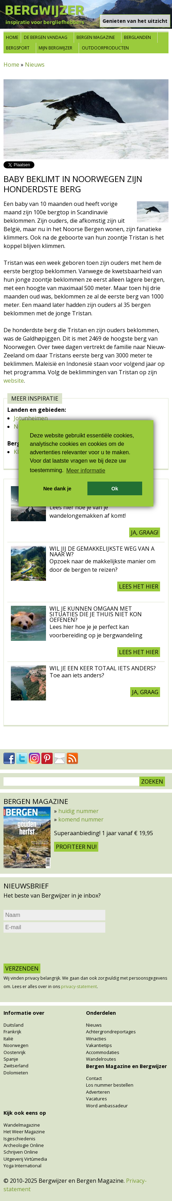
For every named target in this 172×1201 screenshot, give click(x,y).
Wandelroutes (101, 1059)
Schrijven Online (21, 1152)
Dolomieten (16, 1072)
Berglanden (137, 37)
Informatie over (24, 1012)
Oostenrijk (15, 1052)
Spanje (11, 1059)
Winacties (96, 1038)
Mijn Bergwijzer (55, 48)
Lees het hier (138, 586)
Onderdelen (101, 1012)
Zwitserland (16, 1065)
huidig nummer (78, 811)
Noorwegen (16, 1045)
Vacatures (96, 1098)
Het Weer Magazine (24, 1131)
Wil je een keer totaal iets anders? (102, 668)
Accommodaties (102, 1052)
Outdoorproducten (105, 48)
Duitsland (14, 1025)
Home (12, 37)
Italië (8, 1038)
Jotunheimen (31, 418)
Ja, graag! (144, 532)
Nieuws (35, 64)
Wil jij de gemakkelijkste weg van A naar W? (101, 551)
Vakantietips (99, 1045)
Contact (94, 1078)
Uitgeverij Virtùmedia (25, 1159)
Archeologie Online (24, 1145)
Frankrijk (12, 1031)
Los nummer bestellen (109, 1085)
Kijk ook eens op (25, 1112)
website (14, 380)
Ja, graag (145, 692)
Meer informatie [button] (85, 471)
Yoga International (22, 1165)
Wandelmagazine (22, 1125)
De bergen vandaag (45, 37)
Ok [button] (114, 488)
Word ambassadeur (107, 1105)
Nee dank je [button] (57, 488)
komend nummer (81, 819)
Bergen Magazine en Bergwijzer (126, 1066)
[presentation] (57, 948)
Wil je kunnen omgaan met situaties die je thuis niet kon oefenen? (95, 614)
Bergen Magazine (96, 37)
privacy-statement (79, 986)
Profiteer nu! (76, 847)
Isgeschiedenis (19, 1138)
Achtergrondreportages (111, 1031)
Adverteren (98, 1092)
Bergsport (17, 48)
